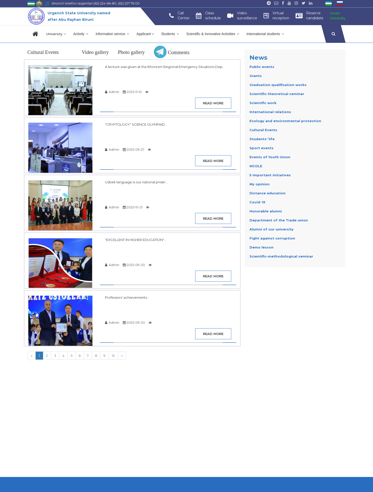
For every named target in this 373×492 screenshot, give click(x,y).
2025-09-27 (133, 149)
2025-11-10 (132, 92)
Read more (213, 103)
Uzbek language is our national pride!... (136, 182)
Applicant (145, 34)
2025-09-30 (134, 265)
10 (113, 356)
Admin (112, 92)
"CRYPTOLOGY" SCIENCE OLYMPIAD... (136, 124)
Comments (172, 52)
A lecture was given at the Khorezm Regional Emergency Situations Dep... (165, 67)
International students (265, 34)
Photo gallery (131, 52)
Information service (112, 34)
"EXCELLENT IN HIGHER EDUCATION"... (135, 240)
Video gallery (95, 52)
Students (170, 34)
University (56, 34)
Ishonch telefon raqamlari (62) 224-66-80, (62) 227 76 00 (96, 3)
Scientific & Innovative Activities (212, 34)
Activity (80, 34)
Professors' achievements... (127, 297)
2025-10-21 (133, 207)
